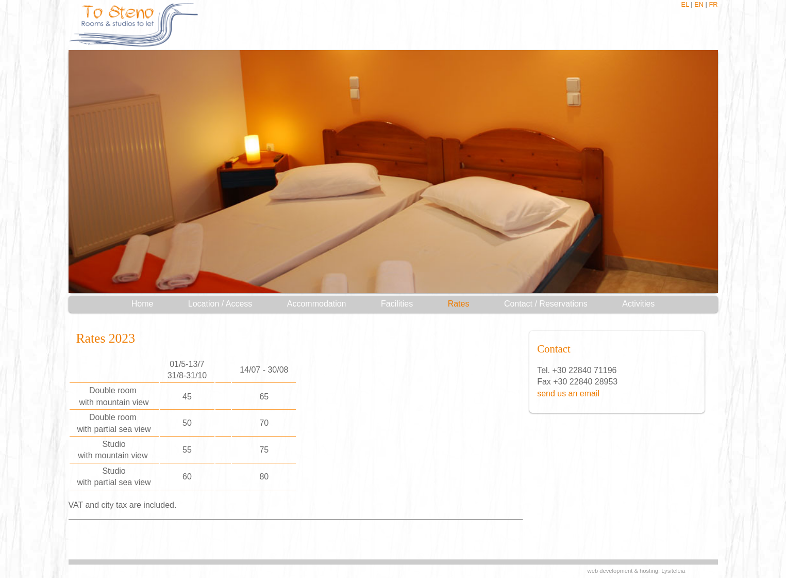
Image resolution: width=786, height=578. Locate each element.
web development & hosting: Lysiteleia (636, 571)
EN (699, 4)
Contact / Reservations (546, 303)
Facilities (397, 303)
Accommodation (316, 303)
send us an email (568, 393)
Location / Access (220, 303)
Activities (638, 303)
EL (685, 4)
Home (142, 303)
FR (713, 4)
